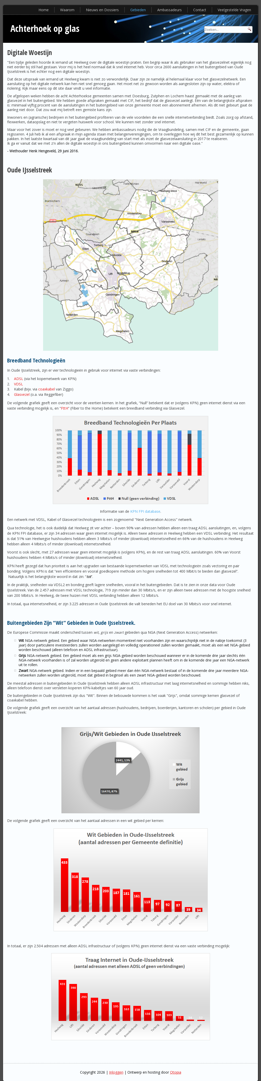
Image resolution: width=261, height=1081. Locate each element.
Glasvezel (22, 394)
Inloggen (116, 1072)
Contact (199, 9)
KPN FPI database (145, 511)
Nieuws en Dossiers (102, 9)
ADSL (18, 378)
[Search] (228, 29)
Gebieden (138, 9)
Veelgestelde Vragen (234, 9)
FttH (64, 408)
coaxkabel (46, 389)
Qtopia (175, 1072)
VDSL (18, 384)
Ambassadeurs (169, 9)
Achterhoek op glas (45, 28)
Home (43, 9)
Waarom (67, 9)
